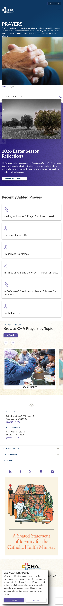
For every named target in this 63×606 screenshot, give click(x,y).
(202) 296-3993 (13, 421)
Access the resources (14, 178)
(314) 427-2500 (13, 437)
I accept (14, 600)
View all (10, 335)
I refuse (36, 600)
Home (4, 87)
